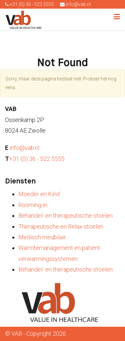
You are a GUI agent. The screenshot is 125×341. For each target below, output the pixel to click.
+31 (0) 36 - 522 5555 (29, 4)
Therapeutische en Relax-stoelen (60, 226)
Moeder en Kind (39, 193)
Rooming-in (32, 204)
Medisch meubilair (42, 237)
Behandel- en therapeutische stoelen (65, 215)
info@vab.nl (75, 4)
